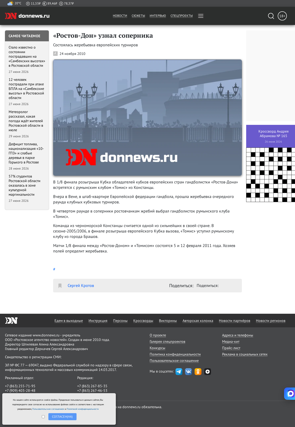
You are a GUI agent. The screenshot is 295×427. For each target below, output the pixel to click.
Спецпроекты (182, 16)
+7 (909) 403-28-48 (20, 390)
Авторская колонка (198, 320)
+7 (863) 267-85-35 (92, 386)
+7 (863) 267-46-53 (92, 390)
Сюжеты (138, 16)
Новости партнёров (234, 320)
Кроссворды (143, 320)
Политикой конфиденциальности (83, 408)
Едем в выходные (69, 320)
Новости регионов (270, 320)
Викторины (168, 320)
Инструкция (98, 320)
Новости (120, 16)
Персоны (120, 320)
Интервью (158, 16)
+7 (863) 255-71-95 (20, 386)
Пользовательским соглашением (48, 408)
